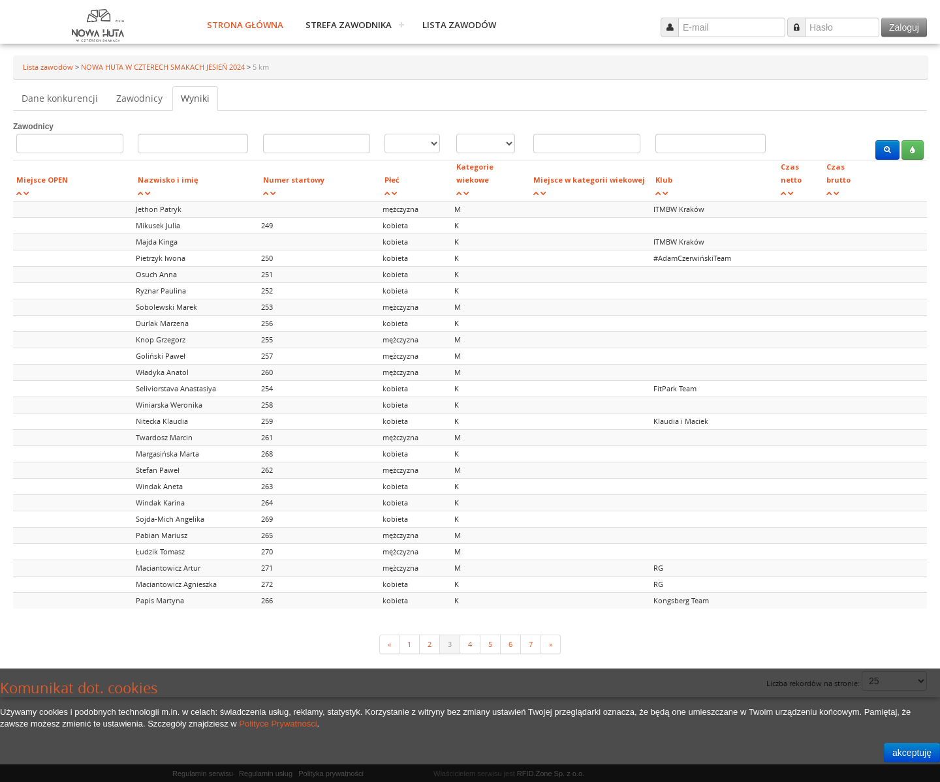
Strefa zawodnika (349, 25)
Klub (663, 180)
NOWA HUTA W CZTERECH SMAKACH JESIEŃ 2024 (164, 67)
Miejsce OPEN (42, 180)
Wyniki (195, 98)
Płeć (392, 180)
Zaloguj (904, 27)
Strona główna (245, 25)
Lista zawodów (459, 25)
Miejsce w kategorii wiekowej (589, 180)
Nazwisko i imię (168, 180)
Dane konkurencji (60, 98)
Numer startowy (293, 180)
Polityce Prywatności (278, 724)
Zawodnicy (139, 98)
